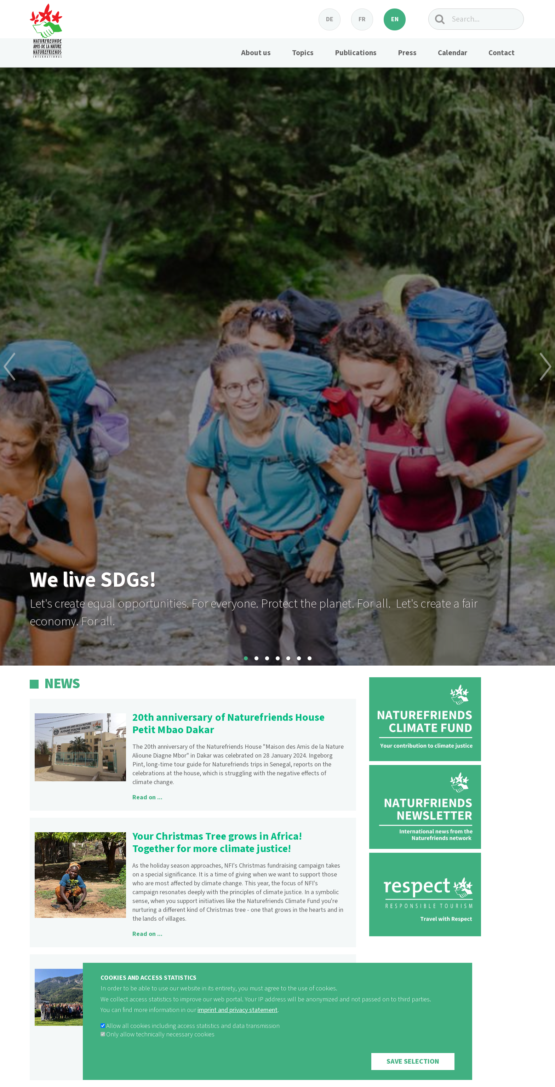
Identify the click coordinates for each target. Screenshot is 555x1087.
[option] (277, 367)
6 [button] (298, 658)
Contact (501, 52)
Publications (356, 52)
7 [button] (309, 658)
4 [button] (277, 658)
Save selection (413, 1062)
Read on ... (147, 797)
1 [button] (245, 658)
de (329, 19)
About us (256, 52)
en (395, 19)
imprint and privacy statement (238, 1010)
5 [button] (288, 658)
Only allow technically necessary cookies (160, 1034)
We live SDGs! (93, 580)
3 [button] (266, 658)
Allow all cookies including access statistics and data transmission (193, 1026)
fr (362, 19)
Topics (303, 52)
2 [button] (256, 658)
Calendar (452, 52)
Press (407, 52)
